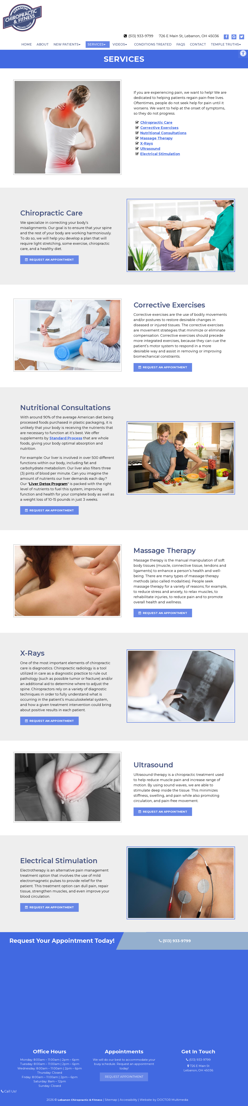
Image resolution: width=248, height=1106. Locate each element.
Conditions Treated (152, 41)
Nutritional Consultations (163, 130)
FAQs (180, 41)
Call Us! (8, 1091)
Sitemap (111, 1096)
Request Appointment (142, 1073)
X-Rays (146, 140)
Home (26, 41)
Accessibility (128, 1096)
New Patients (65, 41)
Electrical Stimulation (160, 151)
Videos (119, 41)
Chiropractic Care (156, 119)
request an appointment (57, 364)
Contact (198, 41)
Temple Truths (225, 41)
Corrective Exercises (159, 124)
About (43, 41)
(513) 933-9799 (140, 33)
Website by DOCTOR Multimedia (164, 1096)
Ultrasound (150, 145)
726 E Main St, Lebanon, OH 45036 (189, 33)
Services (95, 41)
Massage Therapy (156, 135)
